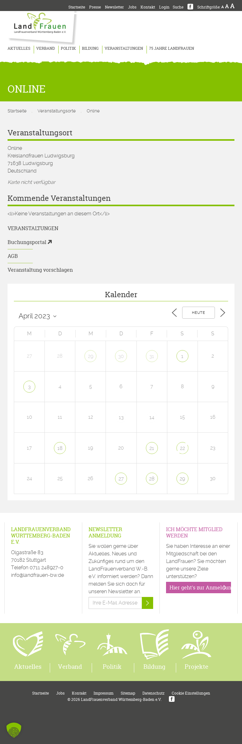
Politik (68, 48)
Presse (95, 7)
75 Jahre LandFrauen (171, 48)
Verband (45, 48)
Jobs (132, 7)
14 (151, 417)
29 (90, 356)
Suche (178, 7)
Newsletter (114, 7)
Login (164, 7)
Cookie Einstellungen (191, 693)
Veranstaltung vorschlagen (40, 269)
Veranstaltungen (124, 48)
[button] (14, 730)
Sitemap (128, 693)
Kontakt (148, 7)
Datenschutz (153, 693)
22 (182, 448)
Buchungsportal (27, 242)
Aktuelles (19, 48)
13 (121, 417)
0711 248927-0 (46, 568)
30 (121, 356)
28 (152, 479)
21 (151, 448)
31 (151, 356)
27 (121, 479)
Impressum (103, 693)
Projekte (196, 666)
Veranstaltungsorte (56, 110)
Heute (198, 313)
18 (60, 448)
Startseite (76, 7)
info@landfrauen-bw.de (37, 575)
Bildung (90, 48)
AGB (13, 256)
